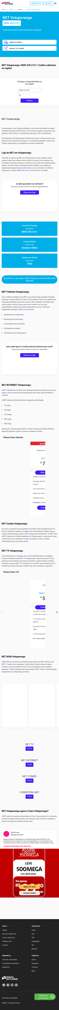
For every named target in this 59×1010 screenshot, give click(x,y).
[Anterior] (2, 612)
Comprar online (29, 247)
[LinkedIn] (8, 985)
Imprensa (35, 963)
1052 (29, 263)
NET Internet (7, 390)
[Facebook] (12, 985)
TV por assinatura (8, 938)
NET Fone (23, 309)
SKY (33, 945)
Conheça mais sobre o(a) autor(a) (16, 846)
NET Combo (29, 534)
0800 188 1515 (36, 3)
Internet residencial (9, 934)
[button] (55, 3)
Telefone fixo (7, 941)
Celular (4, 930)
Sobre (34, 960)
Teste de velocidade (9, 960)
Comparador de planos (10, 963)
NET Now (6, 662)
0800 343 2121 (12, 23)
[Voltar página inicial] (7, 3)
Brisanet (34, 949)
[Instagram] (16, 985)
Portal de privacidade (9, 998)
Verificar (29, 101)
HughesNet (36, 941)
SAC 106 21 (48, 3)
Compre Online (29, 893)
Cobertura (6, 967)
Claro (33, 930)
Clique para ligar (29, 192)
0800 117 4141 (30, 887)
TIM (33, 938)
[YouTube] (3, 985)
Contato (35, 967)
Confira (29, 748)
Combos (5, 945)
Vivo (33, 934)
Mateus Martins (17, 835)
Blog (33, 971)
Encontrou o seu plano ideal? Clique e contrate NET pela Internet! (29, 279)
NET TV (22, 558)
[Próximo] (57, 612)
